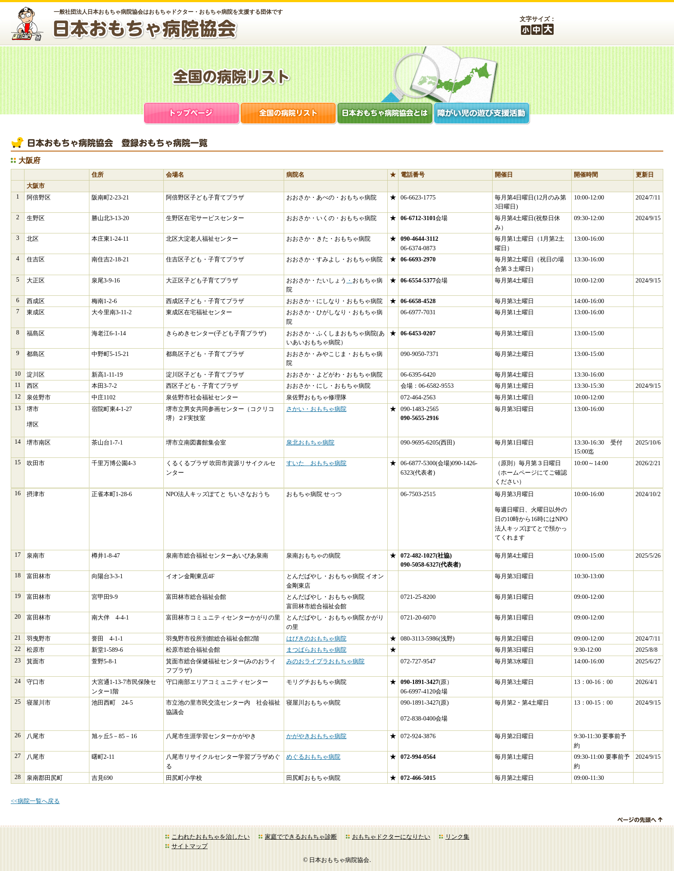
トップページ (192, 114)
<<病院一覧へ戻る (35, 800)
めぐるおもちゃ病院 (313, 756)
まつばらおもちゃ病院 (316, 649)
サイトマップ (190, 846)
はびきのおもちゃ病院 (316, 638)
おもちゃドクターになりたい (391, 836)
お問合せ (646, 25)
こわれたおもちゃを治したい (211, 836)
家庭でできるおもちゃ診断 (301, 836)
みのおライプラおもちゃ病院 (325, 661)
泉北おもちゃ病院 (310, 442)
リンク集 (457, 836)
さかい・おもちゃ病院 (316, 408)
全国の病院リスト (288, 114)
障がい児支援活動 (482, 114)
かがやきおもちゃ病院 (316, 736)
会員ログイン (599, 25)
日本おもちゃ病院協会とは (385, 114)
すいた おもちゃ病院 (316, 463)
